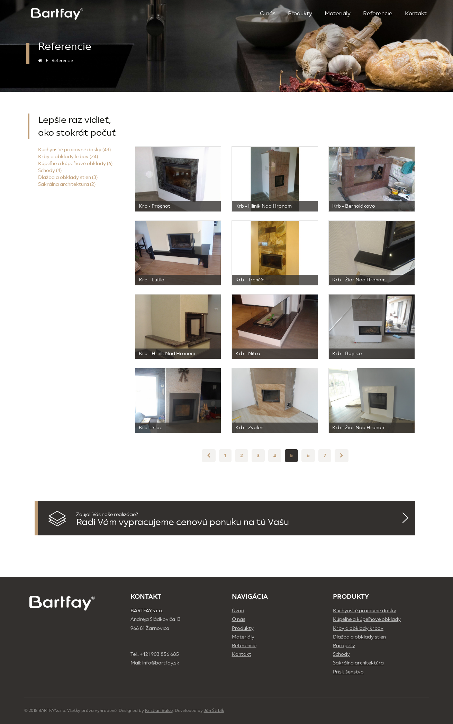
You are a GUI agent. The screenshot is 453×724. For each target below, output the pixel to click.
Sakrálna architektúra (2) (67, 184)
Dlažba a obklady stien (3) (68, 177)
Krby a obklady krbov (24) (68, 157)
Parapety (344, 646)
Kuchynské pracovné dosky (364, 611)
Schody (341, 654)
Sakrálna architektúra (358, 663)
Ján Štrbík (214, 710)
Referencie (377, 13)
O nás (267, 13)
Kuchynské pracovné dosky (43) (74, 150)
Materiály (338, 13)
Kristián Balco (159, 710)
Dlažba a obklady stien (359, 637)
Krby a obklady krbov (358, 628)
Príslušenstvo (348, 672)
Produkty (300, 13)
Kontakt (416, 13)
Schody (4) (50, 170)
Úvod (238, 611)
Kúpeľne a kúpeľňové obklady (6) (75, 163)
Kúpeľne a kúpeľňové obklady (367, 619)
